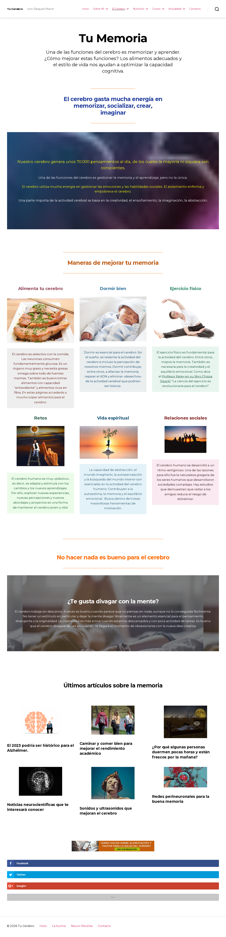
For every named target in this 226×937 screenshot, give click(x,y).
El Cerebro (118, 8)
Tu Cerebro (17, 9)
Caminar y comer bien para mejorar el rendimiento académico (106, 748)
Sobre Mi (98, 8)
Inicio (85, 8)
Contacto (195, 8)
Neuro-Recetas (82, 892)
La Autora (59, 892)
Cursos (156, 8)
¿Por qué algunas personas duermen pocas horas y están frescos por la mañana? (181, 752)
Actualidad (174, 8)
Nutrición (138, 8)
